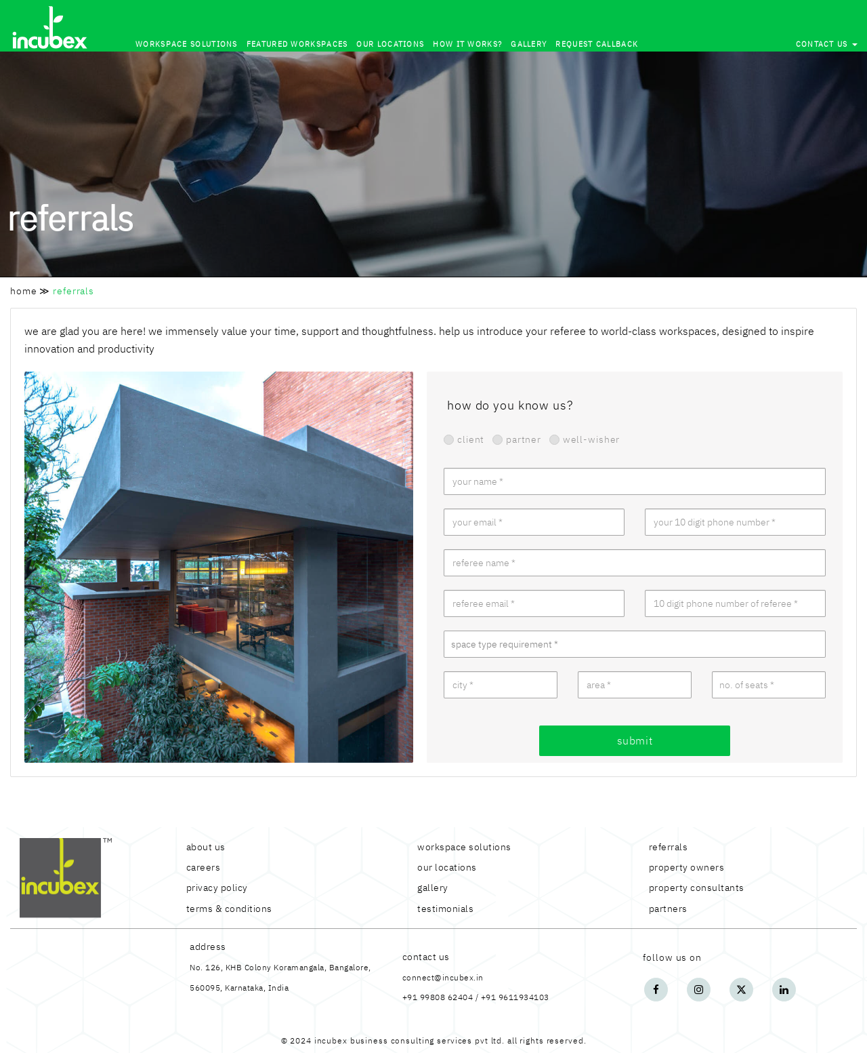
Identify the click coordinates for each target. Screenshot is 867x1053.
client (464, 439)
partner (516, 439)
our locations (390, 44)
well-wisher (584, 439)
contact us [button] (827, 44)
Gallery (529, 44)
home (23, 291)
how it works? (467, 44)
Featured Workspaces (297, 44)
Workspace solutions (186, 44)
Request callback (596, 44)
